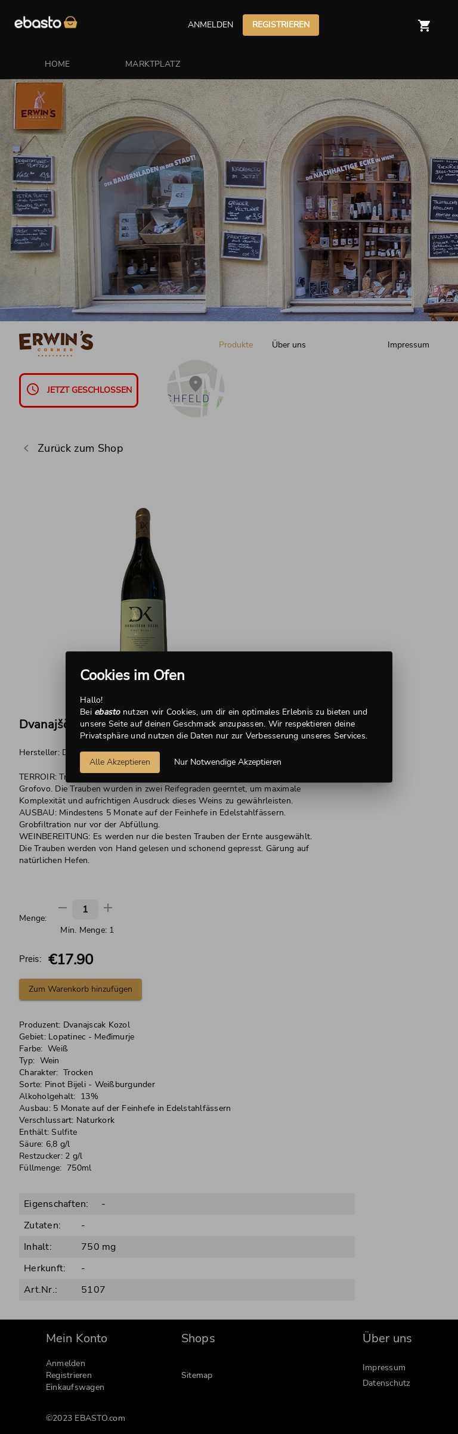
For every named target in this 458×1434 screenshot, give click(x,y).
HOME (57, 64)
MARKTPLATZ (152, 64)
